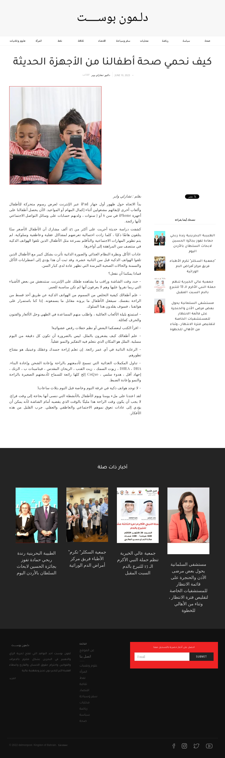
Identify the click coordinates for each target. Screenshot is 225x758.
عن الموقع (87, 650)
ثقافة (81, 41)
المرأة (39, 41)
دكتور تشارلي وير (100, 75)
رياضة (165, 41)
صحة (207, 41)
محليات (144, 41)
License (63, 745)
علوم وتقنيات (18, 41)
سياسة (186, 41)
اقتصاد (102, 41)
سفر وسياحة (123, 41)
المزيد (12, 678)
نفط (60, 41)
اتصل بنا (85, 656)
